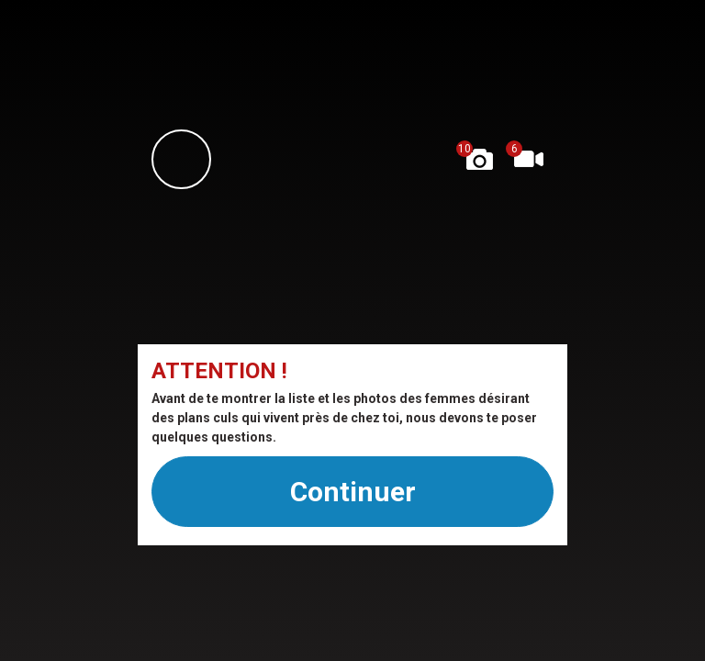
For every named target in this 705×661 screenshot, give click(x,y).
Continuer (353, 492)
